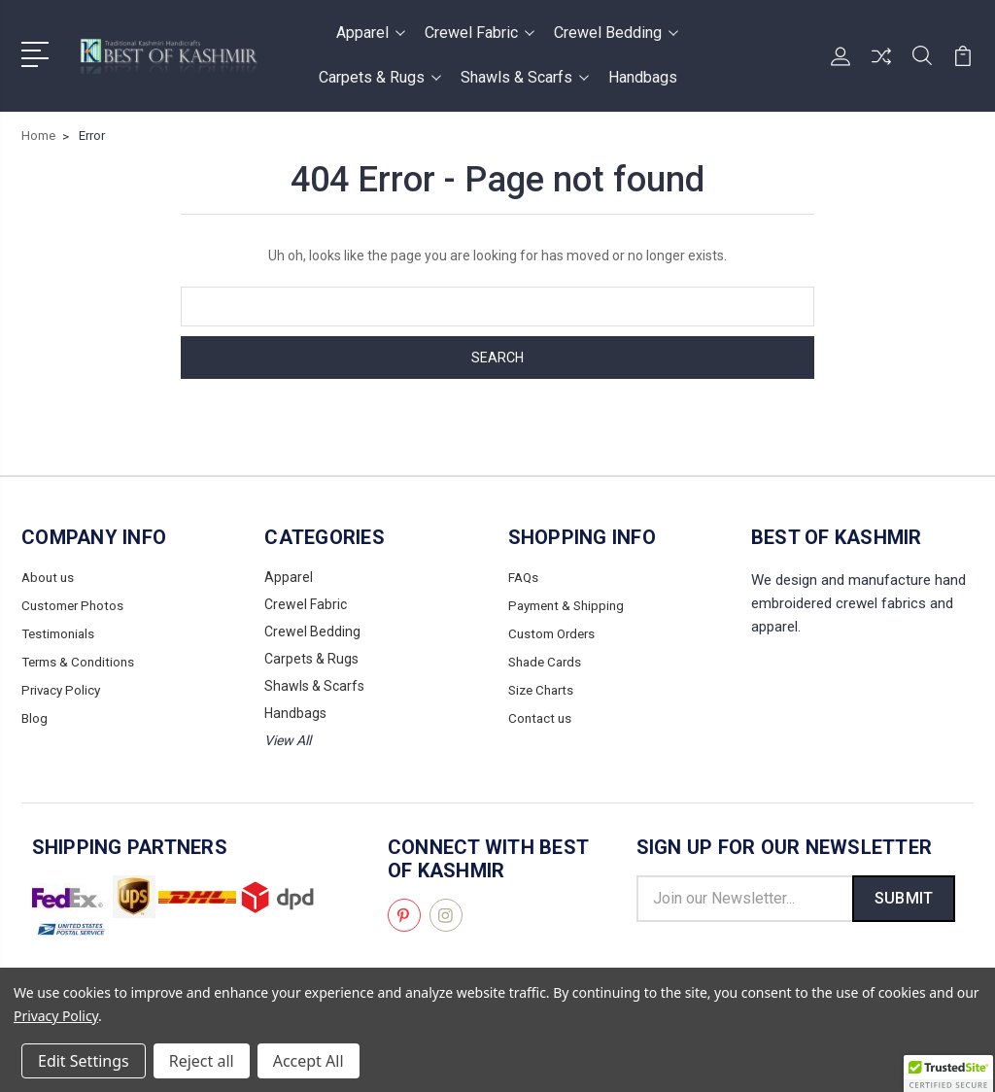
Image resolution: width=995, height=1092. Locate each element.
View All (287, 740)
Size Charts (543, 686)
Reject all (201, 1061)
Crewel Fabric (479, 32)
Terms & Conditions (81, 658)
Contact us (541, 713)
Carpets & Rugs (380, 77)
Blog (35, 713)
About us (49, 577)
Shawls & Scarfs (525, 77)
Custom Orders (554, 631)
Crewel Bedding (616, 32)
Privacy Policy (63, 686)
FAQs (524, 577)
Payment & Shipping (570, 604)
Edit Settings (83, 1061)
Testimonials (60, 631)
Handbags (642, 77)
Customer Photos (75, 604)
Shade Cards (547, 658)
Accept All (308, 1061)
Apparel (370, 32)
